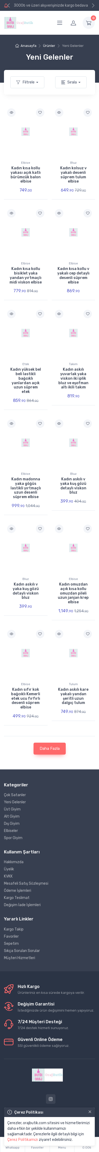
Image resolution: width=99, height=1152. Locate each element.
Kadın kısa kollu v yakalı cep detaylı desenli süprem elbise (73, 275)
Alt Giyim (12, 816)
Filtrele (25, 82)
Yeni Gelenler (15, 802)
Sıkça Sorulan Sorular (22, 951)
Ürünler (49, 46)
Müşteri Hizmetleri (19, 958)
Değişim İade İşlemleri (22, 905)
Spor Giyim (13, 838)
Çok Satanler (15, 795)
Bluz (73, 163)
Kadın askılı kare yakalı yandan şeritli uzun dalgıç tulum (73, 696)
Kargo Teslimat (17, 898)
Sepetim (11, 943)
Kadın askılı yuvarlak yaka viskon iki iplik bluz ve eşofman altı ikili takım (73, 378)
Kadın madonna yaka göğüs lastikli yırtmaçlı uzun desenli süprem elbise (26, 488)
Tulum (73, 684)
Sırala (69, 82)
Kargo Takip (13, 929)
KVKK (8, 876)
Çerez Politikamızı (22, 1139)
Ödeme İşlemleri (17, 890)
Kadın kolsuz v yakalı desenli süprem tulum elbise (73, 175)
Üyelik (9, 869)
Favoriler (11, 936)
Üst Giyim (12, 809)
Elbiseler (11, 830)
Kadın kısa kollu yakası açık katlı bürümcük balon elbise (26, 175)
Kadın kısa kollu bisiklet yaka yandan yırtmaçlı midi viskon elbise (26, 275)
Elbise (25, 163)
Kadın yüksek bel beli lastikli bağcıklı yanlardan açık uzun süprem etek (25, 380)
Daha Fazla (50, 748)
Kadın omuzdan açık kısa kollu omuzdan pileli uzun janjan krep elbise (73, 593)
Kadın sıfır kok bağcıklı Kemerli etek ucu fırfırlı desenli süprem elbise (25, 698)
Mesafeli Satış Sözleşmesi (26, 883)
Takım (73, 364)
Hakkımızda (13, 862)
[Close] (90, 1112)
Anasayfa (25, 46)
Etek (25, 364)
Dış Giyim (12, 823)
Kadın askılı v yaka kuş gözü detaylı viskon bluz (73, 486)
